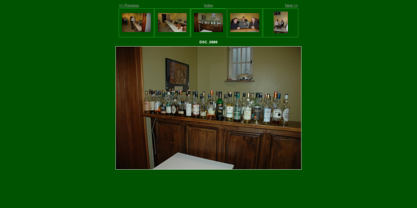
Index (208, 5)
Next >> (291, 5)
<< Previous (129, 5)
